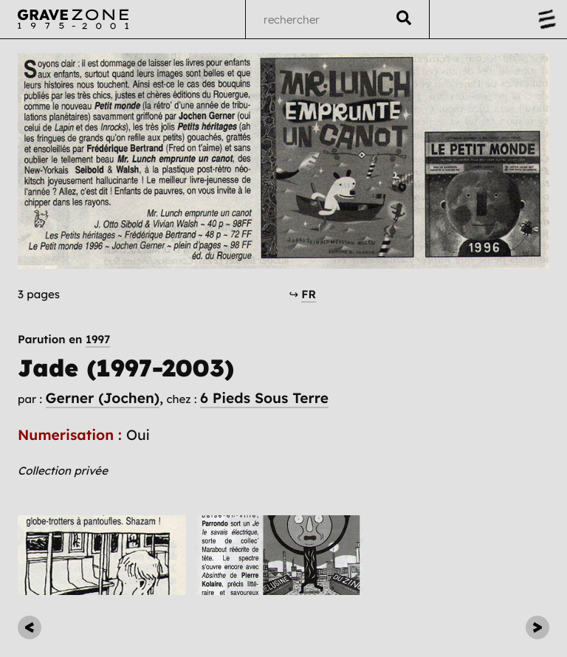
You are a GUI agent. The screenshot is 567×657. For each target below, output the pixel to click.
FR (308, 294)
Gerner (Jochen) (102, 398)
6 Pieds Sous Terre (264, 398)
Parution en (64, 339)
